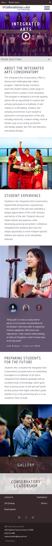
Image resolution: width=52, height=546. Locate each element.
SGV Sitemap (9, 503)
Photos (44, 503)
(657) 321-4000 (9, 533)
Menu (3, 2)
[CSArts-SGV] (16, 8)
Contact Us (8, 497)
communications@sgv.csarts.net (15, 536)
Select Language (14, 2)
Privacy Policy (10, 541)
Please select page (11, 59)
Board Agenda (10, 509)
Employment (42, 497)
